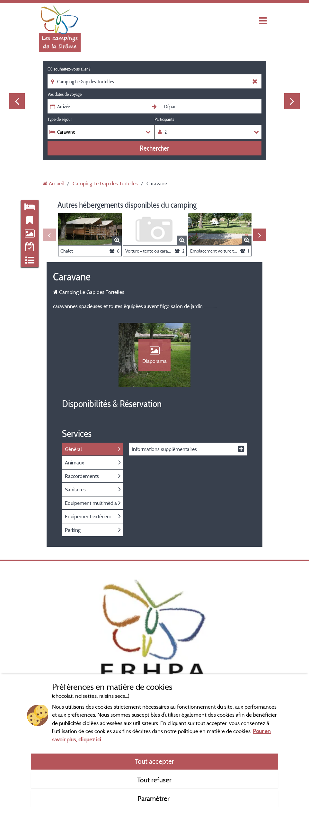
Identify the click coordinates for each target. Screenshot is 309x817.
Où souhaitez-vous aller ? (69, 69)
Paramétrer (154, 798)
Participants (164, 119)
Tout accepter (154, 761)
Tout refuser (154, 780)
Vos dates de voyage (65, 94)
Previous (17, 101)
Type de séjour (60, 119)
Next (292, 101)
